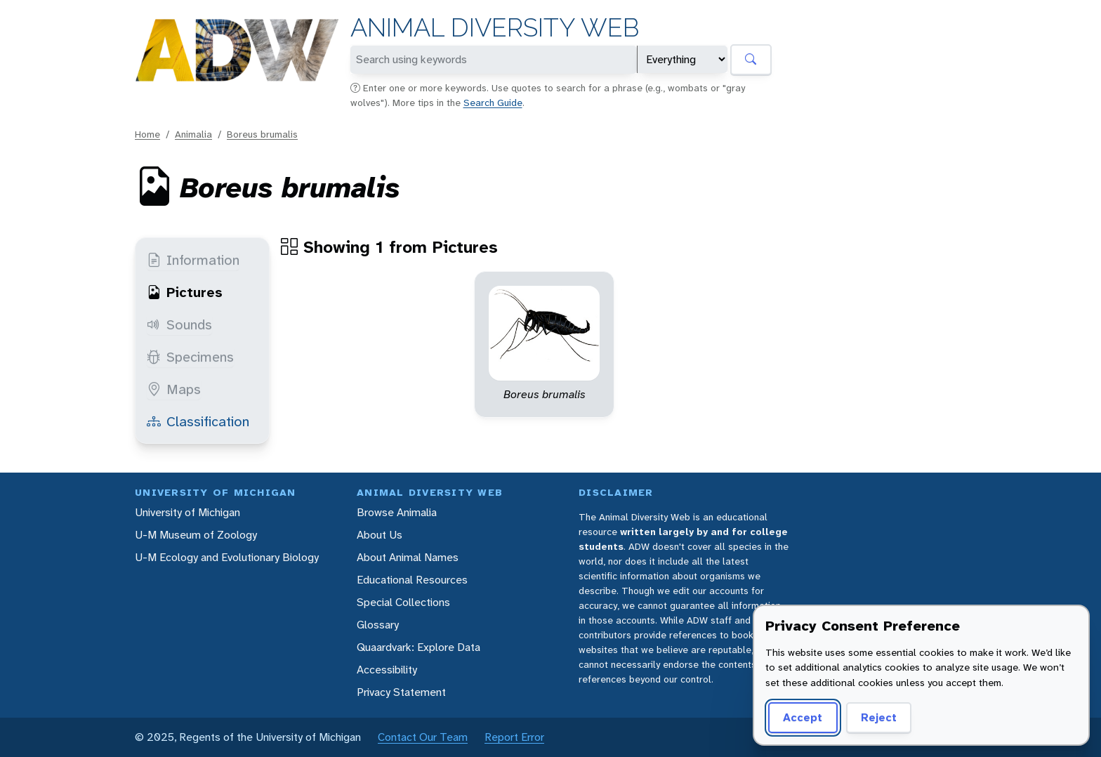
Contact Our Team (423, 737)
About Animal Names (408, 557)
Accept (802, 717)
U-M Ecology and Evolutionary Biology (227, 557)
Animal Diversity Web (494, 28)
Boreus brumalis (262, 134)
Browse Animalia (397, 512)
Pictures (185, 292)
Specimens (190, 356)
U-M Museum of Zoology (196, 534)
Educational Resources (412, 579)
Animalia (193, 134)
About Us (379, 534)
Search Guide (492, 102)
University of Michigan (187, 512)
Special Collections (403, 602)
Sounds (179, 324)
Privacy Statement (401, 692)
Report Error (514, 737)
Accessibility (387, 669)
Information (193, 259)
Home (147, 134)
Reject (879, 717)
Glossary (378, 624)
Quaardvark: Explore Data (418, 647)
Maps (174, 389)
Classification (198, 421)
